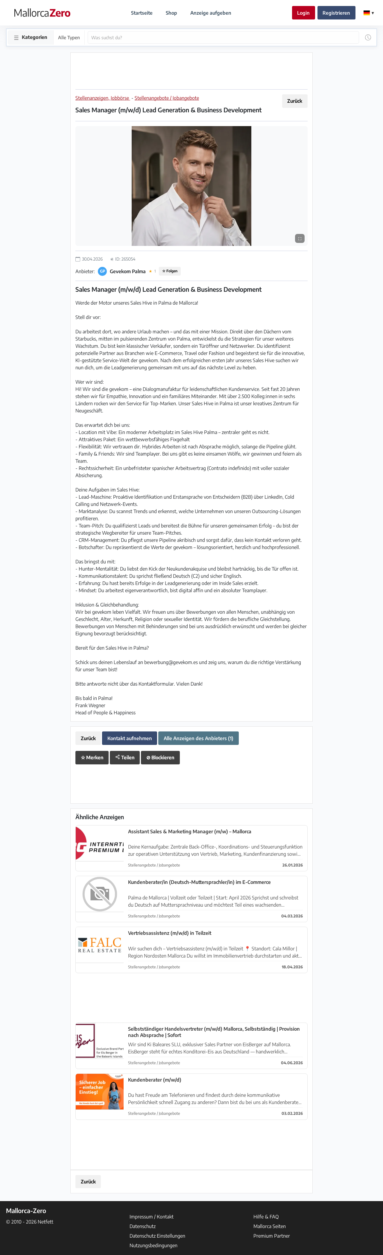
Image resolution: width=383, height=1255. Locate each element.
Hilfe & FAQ (266, 1217)
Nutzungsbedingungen (153, 1245)
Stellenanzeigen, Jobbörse (102, 98)
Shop (171, 13)
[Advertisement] (191, 71)
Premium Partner (271, 1236)
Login (303, 13)
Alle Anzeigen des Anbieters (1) (198, 738)
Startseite (142, 13)
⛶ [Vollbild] (300, 238)
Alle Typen (69, 37)
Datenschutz (143, 1226)
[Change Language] (368, 13)
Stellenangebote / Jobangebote (167, 98)
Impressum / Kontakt (152, 1217)
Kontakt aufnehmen (129, 738)
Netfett (45, 1222)
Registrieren (336, 13)
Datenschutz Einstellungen (157, 1236)
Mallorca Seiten (269, 1226)
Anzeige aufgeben (210, 13)
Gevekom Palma (128, 271)
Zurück (294, 101)
